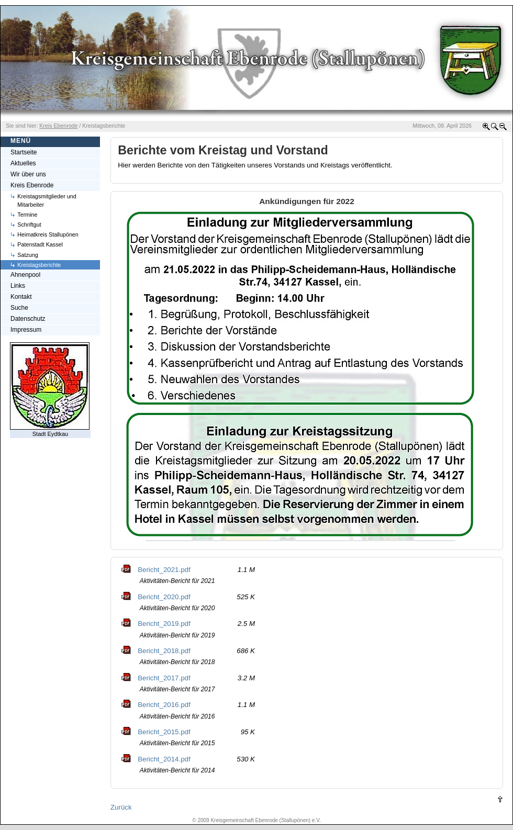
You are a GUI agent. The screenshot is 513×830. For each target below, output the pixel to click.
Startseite (23, 152)
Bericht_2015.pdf (164, 732)
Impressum (25, 329)
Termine (27, 214)
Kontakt (21, 296)
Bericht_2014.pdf (164, 759)
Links (17, 285)
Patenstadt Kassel (40, 244)
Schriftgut (29, 224)
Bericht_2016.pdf (164, 705)
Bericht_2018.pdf (164, 651)
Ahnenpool (25, 274)
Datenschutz (27, 318)
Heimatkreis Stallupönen (48, 234)
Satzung (27, 255)
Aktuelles (23, 163)
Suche (19, 307)
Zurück (121, 807)
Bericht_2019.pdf (164, 623)
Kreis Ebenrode (31, 185)
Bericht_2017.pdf (164, 678)
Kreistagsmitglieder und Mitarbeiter (46, 200)
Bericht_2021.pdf (164, 570)
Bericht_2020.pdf (164, 597)
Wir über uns (28, 174)
